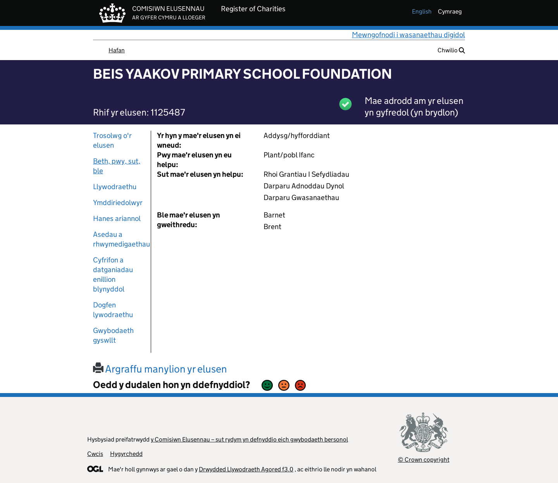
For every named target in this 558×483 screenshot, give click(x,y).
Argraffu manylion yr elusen (160, 368)
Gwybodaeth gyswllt (113, 335)
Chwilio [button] (451, 50)
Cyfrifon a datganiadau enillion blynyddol (113, 274)
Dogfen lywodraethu (113, 309)
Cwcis (95, 453)
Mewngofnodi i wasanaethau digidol (408, 34)
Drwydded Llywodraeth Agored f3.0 (246, 469)
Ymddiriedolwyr (118, 202)
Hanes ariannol (117, 218)
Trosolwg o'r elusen (112, 140)
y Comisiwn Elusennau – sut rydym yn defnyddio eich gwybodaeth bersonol (249, 439)
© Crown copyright (424, 459)
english (422, 11)
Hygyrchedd (126, 453)
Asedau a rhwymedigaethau (119, 239)
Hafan (116, 50)
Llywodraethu (114, 186)
